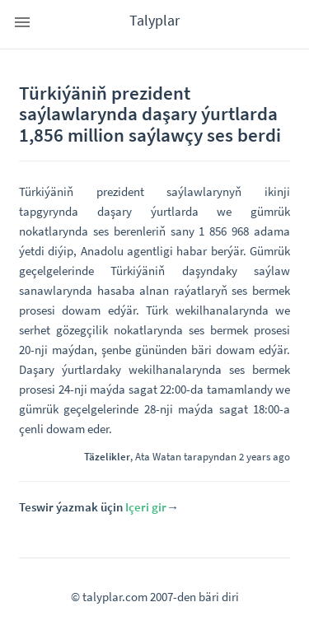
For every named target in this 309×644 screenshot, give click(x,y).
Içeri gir (145, 507)
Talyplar (154, 20)
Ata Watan (158, 456)
